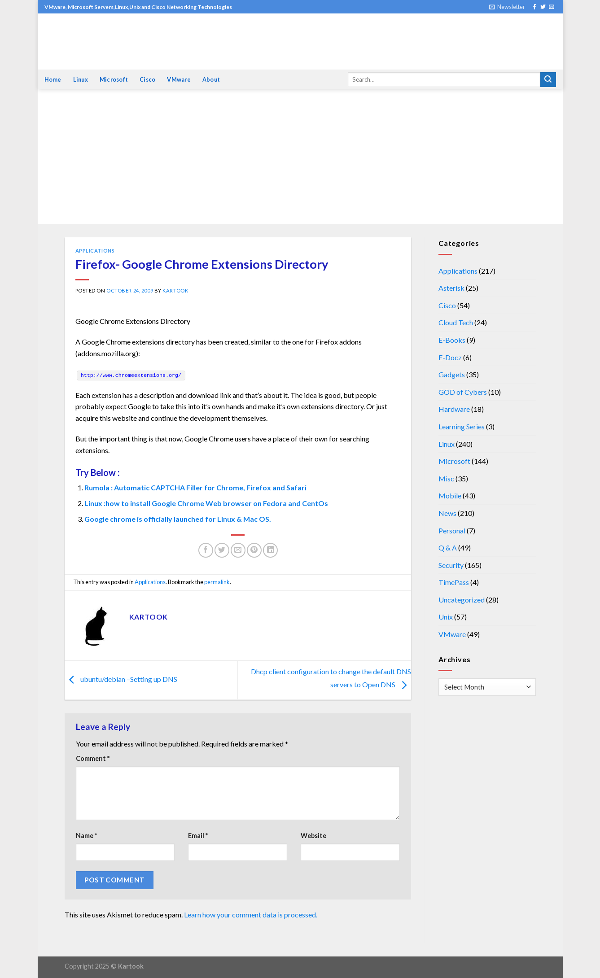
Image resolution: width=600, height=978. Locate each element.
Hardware (454, 409)
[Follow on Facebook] (534, 7)
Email (198, 835)
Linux (80, 79)
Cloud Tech (455, 322)
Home (52, 79)
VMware (179, 79)
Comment (92, 758)
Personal (451, 530)
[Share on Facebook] (205, 550)
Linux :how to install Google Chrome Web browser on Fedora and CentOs (206, 503)
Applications (95, 250)
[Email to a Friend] (238, 550)
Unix (445, 616)
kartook (175, 290)
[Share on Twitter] (222, 550)
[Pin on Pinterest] (254, 550)
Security (451, 565)
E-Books (451, 340)
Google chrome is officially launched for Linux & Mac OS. (177, 519)
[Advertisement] (300, 156)
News (447, 513)
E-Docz (450, 357)
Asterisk (451, 288)
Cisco (147, 79)
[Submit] (548, 79)
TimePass (453, 582)
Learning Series (461, 426)
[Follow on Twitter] (543, 7)
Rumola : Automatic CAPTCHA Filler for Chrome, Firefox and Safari (195, 487)
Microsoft (114, 79)
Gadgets (451, 374)
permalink (217, 581)
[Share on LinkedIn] (270, 550)
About (211, 79)
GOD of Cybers (462, 392)
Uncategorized (461, 599)
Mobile (449, 495)
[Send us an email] (551, 7)
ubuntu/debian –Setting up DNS (121, 679)
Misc (446, 478)
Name (86, 835)
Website (313, 835)
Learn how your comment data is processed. (250, 914)
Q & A (447, 547)
